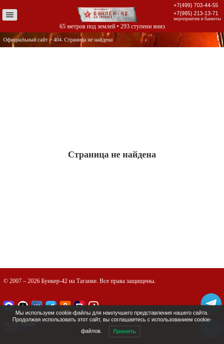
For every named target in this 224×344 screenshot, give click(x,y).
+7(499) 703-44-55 (196, 5)
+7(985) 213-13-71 (196, 13)
